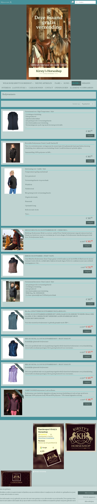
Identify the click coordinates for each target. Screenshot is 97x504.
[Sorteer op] (87, 104)
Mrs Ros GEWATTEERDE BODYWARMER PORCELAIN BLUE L (45, 311)
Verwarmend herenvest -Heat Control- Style (39, 282)
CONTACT (49, 88)
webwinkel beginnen (54, 500)
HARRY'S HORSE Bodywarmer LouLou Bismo (40, 390)
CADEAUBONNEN (36, 88)
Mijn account (6, 2)
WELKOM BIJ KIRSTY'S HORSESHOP (18, 83)
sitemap (44, 500)
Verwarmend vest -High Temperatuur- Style (39, 111)
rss (47, 500)
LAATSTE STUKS (19, 88)
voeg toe (90, 135)
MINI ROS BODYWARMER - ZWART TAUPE (39, 256)
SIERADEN (86, 83)
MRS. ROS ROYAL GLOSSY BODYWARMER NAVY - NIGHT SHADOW (48, 339)
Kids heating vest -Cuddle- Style (35, 169)
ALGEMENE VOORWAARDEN (81, 88)
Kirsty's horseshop (39, 472)
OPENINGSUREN (61, 88)
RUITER (76, 83)
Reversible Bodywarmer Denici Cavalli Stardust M (41, 143)
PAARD (58, 83)
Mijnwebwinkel (69, 500)
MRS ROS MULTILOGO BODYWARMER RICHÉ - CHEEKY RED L (46, 230)
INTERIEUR (6, 88)
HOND (67, 83)
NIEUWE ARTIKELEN (43, 83)
